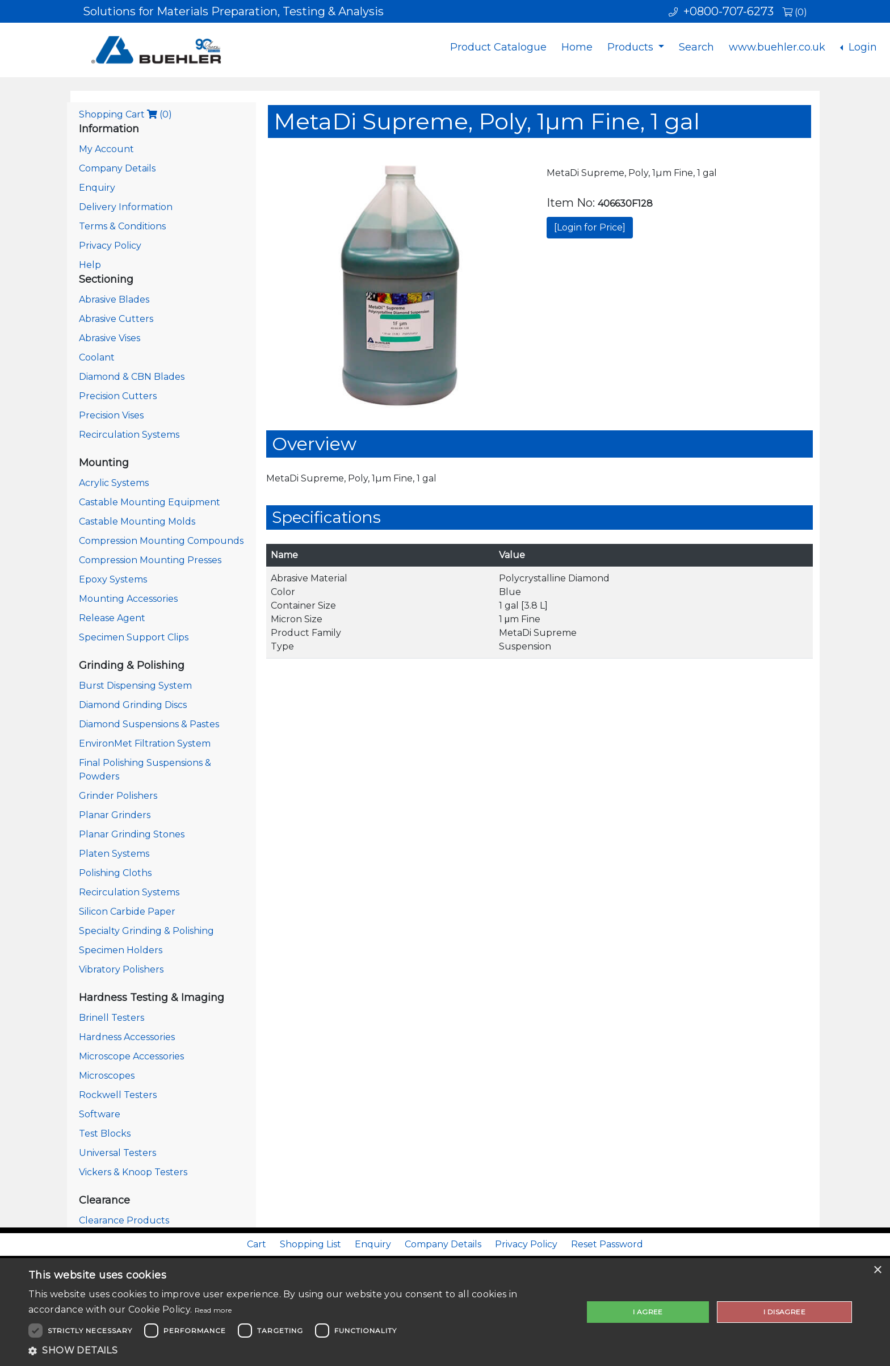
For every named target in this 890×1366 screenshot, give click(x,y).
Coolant (97, 357)
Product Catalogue (498, 47)
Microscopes (107, 1075)
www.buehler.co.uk (777, 47)
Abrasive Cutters (116, 318)
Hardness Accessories (127, 1037)
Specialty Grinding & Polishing (146, 930)
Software (99, 1114)
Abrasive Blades (114, 299)
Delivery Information (126, 207)
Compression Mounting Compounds (161, 540)
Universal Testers (117, 1152)
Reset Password (607, 1244)
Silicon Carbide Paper (127, 911)
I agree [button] (648, 1312)
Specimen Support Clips (133, 637)
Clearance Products (124, 1220)
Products (631, 47)
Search (696, 47)
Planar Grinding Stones (131, 834)
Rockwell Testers (118, 1095)
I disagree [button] (784, 1312)
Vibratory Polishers (121, 969)
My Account (106, 149)
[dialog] (445, 1312)
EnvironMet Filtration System (145, 743)
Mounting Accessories (128, 598)
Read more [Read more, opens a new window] (213, 1310)
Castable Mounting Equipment (149, 502)
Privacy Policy (110, 245)
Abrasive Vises (109, 338)
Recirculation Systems (129, 434)
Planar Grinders (114, 815)
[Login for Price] (589, 227)
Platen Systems (114, 853)
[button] (297, 1350)
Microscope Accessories (131, 1056)
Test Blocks (105, 1133)
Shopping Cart (125, 114)
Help (90, 264)
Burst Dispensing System (135, 685)
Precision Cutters (118, 396)
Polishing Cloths (115, 873)
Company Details (117, 168)
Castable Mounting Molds (137, 521)
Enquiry (97, 187)
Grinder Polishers (118, 795)
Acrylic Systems (114, 482)
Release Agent (112, 618)
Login (861, 47)
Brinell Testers (111, 1017)
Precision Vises (111, 415)
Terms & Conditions (122, 226)
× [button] (877, 1270)
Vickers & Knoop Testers (133, 1172)
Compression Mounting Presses (150, 560)
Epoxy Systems (113, 579)
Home (577, 47)
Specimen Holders (120, 950)
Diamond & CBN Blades (131, 376)
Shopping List (310, 1244)
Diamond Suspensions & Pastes (149, 724)
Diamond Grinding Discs (133, 704)
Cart (256, 1244)
